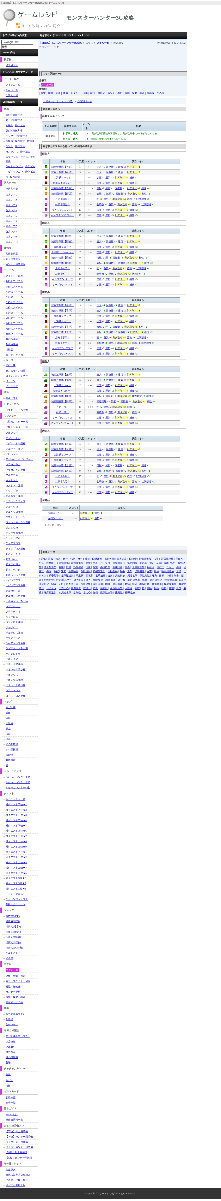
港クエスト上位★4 (16, 867)
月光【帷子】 (62, 268)
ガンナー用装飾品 (15, 264)
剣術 (107, 188)
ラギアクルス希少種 (17, 648)
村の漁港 (11, 1052)
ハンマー (11, 136)
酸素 (63, 571)
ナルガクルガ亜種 (15, 595)
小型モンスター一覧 (17, 427)
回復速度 (122, 558)
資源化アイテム (14, 333)
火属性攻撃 (116, 588)
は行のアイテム (14, 307)
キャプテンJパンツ (62, 492)
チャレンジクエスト (17, 899)
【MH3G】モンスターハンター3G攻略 (60, 42)
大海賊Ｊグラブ (62, 316)
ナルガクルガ (13, 590)
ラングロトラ (13, 653)
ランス (9, 146)
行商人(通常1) (13, 926)
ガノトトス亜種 (14, 485)
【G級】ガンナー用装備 (19, 1157)
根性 (143, 188)
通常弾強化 (156, 579)
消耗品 (9, 349)
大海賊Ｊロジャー (62, 183)
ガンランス (12, 151)
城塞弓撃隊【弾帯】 (62, 380)
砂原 (8, 718)
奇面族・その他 (155, 93)
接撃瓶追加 (67, 575)
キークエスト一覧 (15, 799)
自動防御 (113, 571)
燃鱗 (127, 584)
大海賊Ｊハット (62, 177)
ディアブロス (13, 543)
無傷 (95, 592)
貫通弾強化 (62, 562)
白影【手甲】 (62, 342)
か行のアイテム (14, 286)
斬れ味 (143, 562)
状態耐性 (141, 199)
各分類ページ (84, 101)
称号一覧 (11, 1102)
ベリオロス (12, 617)
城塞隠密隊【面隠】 (62, 193)
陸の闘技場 (12, 744)
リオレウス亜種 (14, 679)
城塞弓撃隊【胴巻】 (62, 241)
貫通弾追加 (77, 562)
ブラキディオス (14, 611)
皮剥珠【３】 (55, 518)
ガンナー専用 (115, 93)
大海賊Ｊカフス (62, 321)
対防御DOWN (63, 579)
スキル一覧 (103, 42)
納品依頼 (11, 1041)
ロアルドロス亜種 (15, 695)
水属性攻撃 (65, 592)
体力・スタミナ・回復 (75, 93)
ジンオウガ (12, 527)
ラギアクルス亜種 (15, 643)
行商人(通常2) (13, 932)
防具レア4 (11, 210)
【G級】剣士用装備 (16, 1152)
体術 (169, 575)
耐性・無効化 (97, 93)
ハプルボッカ (13, 606)
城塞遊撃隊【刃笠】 (62, 166)
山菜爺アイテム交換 (17, 410)
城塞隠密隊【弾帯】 (62, 401)
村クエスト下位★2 (16, 809)
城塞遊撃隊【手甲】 (62, 305)
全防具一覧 (12, 95)
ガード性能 (84, 558)
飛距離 (104, 588)
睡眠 (156, 571)
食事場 (9, 1019)
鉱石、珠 (11, 365)
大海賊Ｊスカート (62, 390)
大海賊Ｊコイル (62, 385)
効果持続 (78, 567)
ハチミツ (51, 588)
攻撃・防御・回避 (51, 93)
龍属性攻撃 (106, 592)
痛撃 (99, 193)
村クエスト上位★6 (16, 830)
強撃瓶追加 (119, 562)
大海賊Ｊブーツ (62, 454)
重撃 (129, 571)
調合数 (121, 579)
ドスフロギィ (13, 564)
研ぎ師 (69, 584)
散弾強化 (73, 571)
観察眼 (50, 562)
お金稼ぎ (11, 1169)
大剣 (8, 114)
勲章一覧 (11, 1097)
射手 (122, 571)
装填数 (100, 204)
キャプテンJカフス (62, 353)
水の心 (87, 592)
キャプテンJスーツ (62, 279)
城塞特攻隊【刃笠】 (62, 188)
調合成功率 (134, 579)
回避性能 (110, 558)
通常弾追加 (170, 579)
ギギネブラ (12, 490)
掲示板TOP (12, 65)
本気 (178, 588)
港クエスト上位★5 (16, 873)
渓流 (8, 739)
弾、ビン (11, 381)
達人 (99, 166)
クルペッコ (12, 506)
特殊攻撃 (86, 584)
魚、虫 (9, 360)
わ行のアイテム (14, 328)
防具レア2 (11, 199)
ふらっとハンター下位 (18, 777)
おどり (9, 1080)
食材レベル (12, 1024)
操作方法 (17, 114)
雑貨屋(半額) (13, 921)
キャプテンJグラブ (62, 348)
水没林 (9, 723)
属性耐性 (145, 575)
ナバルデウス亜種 (15, 585)
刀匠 (61, 584)
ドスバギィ (12, 559)
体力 (76, 579)
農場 (8, 1062)
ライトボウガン (14, 166)
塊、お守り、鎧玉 (15, 370)
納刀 (134, 584)
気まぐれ (98, 562)
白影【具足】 (62, 481)
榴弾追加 (130, 592)
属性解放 (137, 396)
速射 (110, 575)
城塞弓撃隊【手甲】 (62, 310)
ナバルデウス (13, 580)
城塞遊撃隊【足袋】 (62, 443)
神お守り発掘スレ (15, 1185)
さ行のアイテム (14, 291)
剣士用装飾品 (13, 259)
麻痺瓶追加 (50, 592)
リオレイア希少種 (15, 669)
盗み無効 (117, 584)
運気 (120, 166)
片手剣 (9, 125)
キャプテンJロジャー (62, 215)
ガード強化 (69, 558)
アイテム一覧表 (14, 276)
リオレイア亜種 (14, 664)
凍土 (8, 728)
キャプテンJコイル (62, 417)
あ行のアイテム (14, 281)
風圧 (137, 588)
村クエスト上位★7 (16, 836)
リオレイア (12, 659)
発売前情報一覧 (14, 1119)
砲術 (163, 588)
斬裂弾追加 (99, 571)
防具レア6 (11, 221)
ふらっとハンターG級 (18, 787)
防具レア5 (11, 215)
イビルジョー (13, 454)
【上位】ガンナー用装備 (19, 1147)
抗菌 (88, 567)
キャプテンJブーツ (62, 487)
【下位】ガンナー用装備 (19, 1136)
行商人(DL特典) (14, 947)
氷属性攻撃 (138, 567)
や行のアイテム (14, 318)
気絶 (88, 562)
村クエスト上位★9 (16, 846)
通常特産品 (12, 339)
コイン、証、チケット (18, 375)
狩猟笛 (9, 141)
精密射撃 (54, 575)
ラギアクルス (13, 637)
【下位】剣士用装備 (17, 1131)
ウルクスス (12, 475)
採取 (48, 571)
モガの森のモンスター (18, 1036)
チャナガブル (13, 538)
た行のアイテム (14, 297)
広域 (68, 567)
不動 (149, 588)
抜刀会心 (64, 588)
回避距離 (101, 401)
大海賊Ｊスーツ (62, 246)
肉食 (107, 584)
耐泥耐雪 (49, 579)
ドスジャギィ (13, 553)
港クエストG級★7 (16, 883)
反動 (95, 588)
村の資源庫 (12, 1057)
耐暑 (176, 575)
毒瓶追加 (98, 584)
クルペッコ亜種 (14, 511)
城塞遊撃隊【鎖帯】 (62, 374)
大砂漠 (9, 754)
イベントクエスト (15, 893)
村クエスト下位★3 (16, 815)
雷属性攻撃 (167, 558)
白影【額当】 (62, 204)
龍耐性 (119, 592)
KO (166, 562)
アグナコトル (13, 438)
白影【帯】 (62, 412)
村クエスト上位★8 (16, 841)
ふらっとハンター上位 (18, 782)
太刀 (8, 120)
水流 (178, 571)
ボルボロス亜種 (14, 632)
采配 (56, 571)
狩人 (41, 562)
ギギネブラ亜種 (14, 496)
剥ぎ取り (132, 166)
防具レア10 (12, 241)
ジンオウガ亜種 (14, 532)
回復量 (109, 166)
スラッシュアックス (17, 156)
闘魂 (129, 199)
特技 (8, 1085)
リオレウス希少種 (15, 685)
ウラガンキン (13, 464)
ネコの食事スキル (15, 1014)
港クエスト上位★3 (16, 862)
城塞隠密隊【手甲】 (62, 332)
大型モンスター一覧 (17, 421)
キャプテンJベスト (62, 284)
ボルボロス (12, 627)
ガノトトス (12, 480)
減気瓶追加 (50, 567)
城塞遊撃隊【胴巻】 (62, 236)
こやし (170, 567)
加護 (99, 177)
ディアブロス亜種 (15, 548)
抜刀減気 (76, 588)
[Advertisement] (114, 58)
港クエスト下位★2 (16, 857)
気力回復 (132, 562)
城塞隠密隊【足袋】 (62, 470)
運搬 (50, 558)
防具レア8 (11, 231)
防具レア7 (11, 226)
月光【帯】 (62, 406)
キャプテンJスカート (62, 423)
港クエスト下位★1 (16, 851)
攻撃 (95, 567)
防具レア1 (11, 194)
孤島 (8, 712)
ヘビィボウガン (14, 171)
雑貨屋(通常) (13, 916)
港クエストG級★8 (16, 888)
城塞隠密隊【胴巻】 (62, 263)
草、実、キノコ (14, 354)
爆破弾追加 (170, 584)
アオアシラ (12, 433)
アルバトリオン (14, 448)
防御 (156, 588)
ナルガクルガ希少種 (17, 601)
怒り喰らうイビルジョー (19, 459)
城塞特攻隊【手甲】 (62, 326)
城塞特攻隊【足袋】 (62, 465)
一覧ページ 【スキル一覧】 (58, 101)
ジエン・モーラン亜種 (18, 522)
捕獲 (131, 177)
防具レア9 (11, 236)
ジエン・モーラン (15, 517)
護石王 (160, 567)
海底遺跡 (11, 760)
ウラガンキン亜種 (15, 469)
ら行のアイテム (14, 323)
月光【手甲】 (62, 337)
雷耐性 (179, 558)
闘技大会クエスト (15, 904)
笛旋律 (30, 141)
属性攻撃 (132, 575)
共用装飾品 (12, 253)
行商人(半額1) (13, 937)
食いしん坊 (155, 562)
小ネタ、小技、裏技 (17, 1179)
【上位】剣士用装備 (17, 1142)
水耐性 (77, 592)
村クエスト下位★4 (16, 820)
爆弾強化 (157, 584)
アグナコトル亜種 (15, 443)
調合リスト (12, 398)
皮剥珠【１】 (55, 513)
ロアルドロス (13, 690)
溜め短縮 (98, 579)
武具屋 (9, 958)
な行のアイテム (14, 302)
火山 (8, 733)
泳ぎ (57, 558)
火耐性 (128, 588)
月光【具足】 (62, 476)
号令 (127, 567)
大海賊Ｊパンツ (62, 460)
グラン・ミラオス (15, 501)
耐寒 (161, 575)
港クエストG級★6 (16, 878)
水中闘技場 (12, 749)
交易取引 (11, 1046)
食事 (149, 571)
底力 (154, 575)
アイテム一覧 (13, 84)
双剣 (8, 130)
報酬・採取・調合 (135, 93)
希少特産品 (12, 344)
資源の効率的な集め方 (18, 1174)
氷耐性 (150, 567)
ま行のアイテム (14, 312)
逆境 (107, 562)
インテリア (12, 386)
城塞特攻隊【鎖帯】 (62, 396)
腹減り (87, 588)
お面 (8, 1074)
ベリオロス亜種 (14, 622)
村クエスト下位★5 (16, 825)
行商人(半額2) (13, 942)
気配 (99, 188)
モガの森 (11, 707)
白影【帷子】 (62, 273)
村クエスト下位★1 (16, 804)
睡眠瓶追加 (167, 571)
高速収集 (105, 567)
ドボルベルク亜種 (15, 574)
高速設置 (117, 567)
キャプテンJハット (62, 209)
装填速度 (100, 575)
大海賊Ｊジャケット (62, 252)
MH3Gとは (12, 1114)
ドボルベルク (13, 569)
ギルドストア (13, 952)
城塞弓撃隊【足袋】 (62, 449)
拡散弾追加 (145, 558)
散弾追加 (86, 571)
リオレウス (12, 674)
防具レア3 (11, 205)
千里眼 (79, 575)
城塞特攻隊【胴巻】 (62, 257)
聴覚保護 (110, 579)
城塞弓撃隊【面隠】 (62, 172)
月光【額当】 (62, 199)
